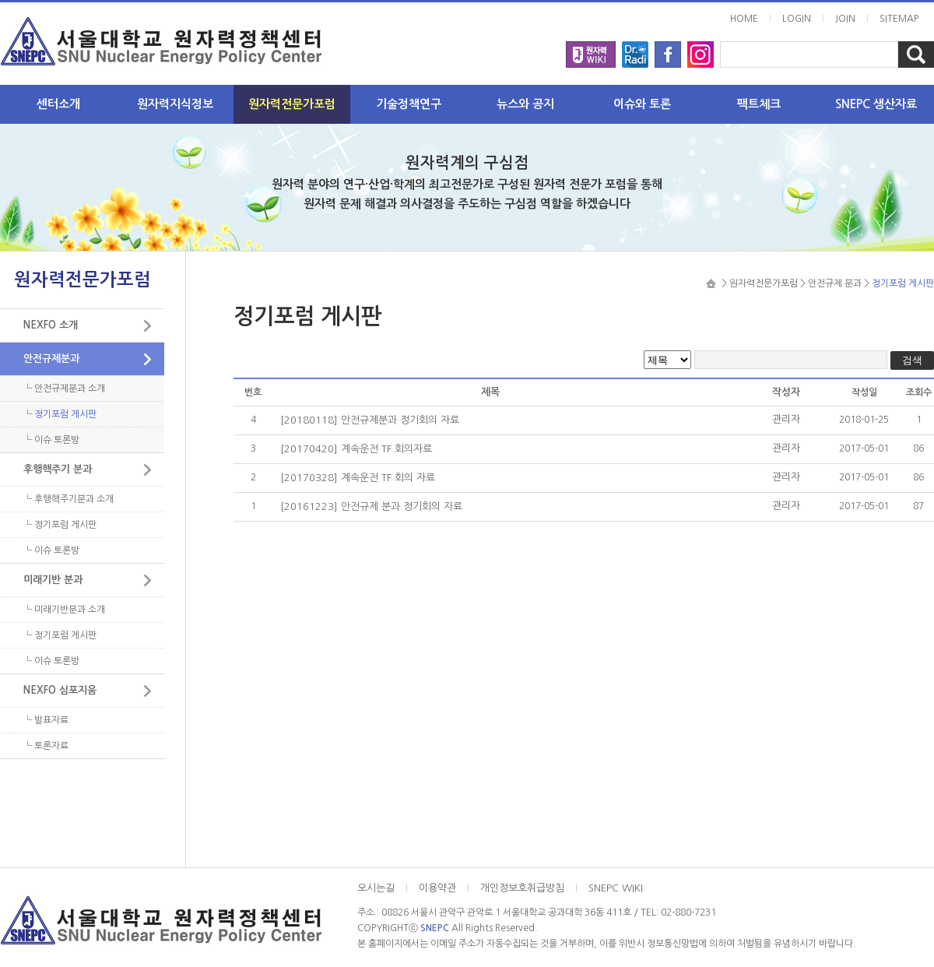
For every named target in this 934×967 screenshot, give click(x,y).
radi (635, 49)
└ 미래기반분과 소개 (64, 609)
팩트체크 (759, 104)
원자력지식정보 (175, 104)
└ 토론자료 (45, 746)
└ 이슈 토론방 (51, 440)
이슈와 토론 (642, 104)
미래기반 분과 (53, 580)
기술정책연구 (408, 104)
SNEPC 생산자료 (876, 104)
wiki (591, 49)
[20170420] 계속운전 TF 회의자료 (356, 449)
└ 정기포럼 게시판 (60, 414)
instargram (700, 49)
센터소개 (58, 104)
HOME (744, 18)
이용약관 (437, 888)
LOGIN (796, 18)
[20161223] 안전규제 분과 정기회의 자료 (371, 506)
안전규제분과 (51, 358)
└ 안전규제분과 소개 (64, 388)
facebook (668, 49)
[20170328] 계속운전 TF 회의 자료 (357, 478)
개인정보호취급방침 (522, 888)
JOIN (845, 18)
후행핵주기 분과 (57, 469)
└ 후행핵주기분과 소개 (68, 499)
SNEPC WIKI (615, 888)
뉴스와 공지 (525, 104)
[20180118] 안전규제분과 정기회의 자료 (369, 420)
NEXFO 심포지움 (60, 690)
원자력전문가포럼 (291, 104)
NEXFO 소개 (50, 325)
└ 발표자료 (45, 720)
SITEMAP (899, 18)
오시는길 (376, 888)
